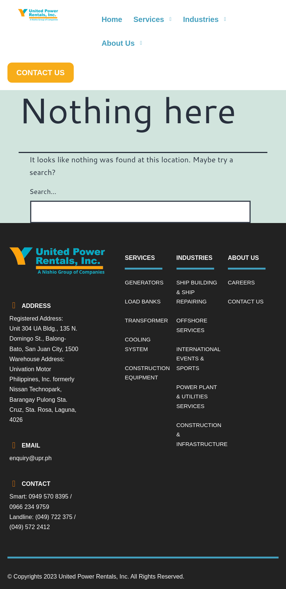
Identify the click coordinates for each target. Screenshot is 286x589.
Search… (42, 191)
